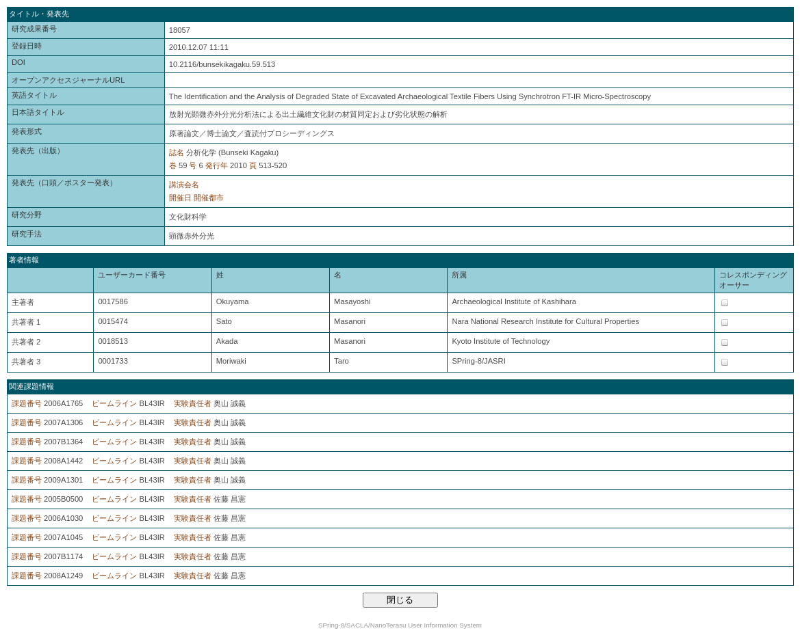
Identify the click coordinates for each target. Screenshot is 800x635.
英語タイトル (34, 95)
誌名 (176, 152)
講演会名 (184, 184)
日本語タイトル (38, 112)
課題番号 (27, 403)
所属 (459, 275)
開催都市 (209, 197)
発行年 (216, 165)
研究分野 (27, 215)
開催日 (180, 197)
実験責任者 (192, 403)
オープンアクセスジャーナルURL (68, 80)
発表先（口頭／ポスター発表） (64, 182)
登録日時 (27, 46)
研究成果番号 (34, 29)
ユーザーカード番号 (132, 275)
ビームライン (114, 403)
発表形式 (27, 131)
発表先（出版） (38, 150)
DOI (18, 62)
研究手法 (27, 234)
